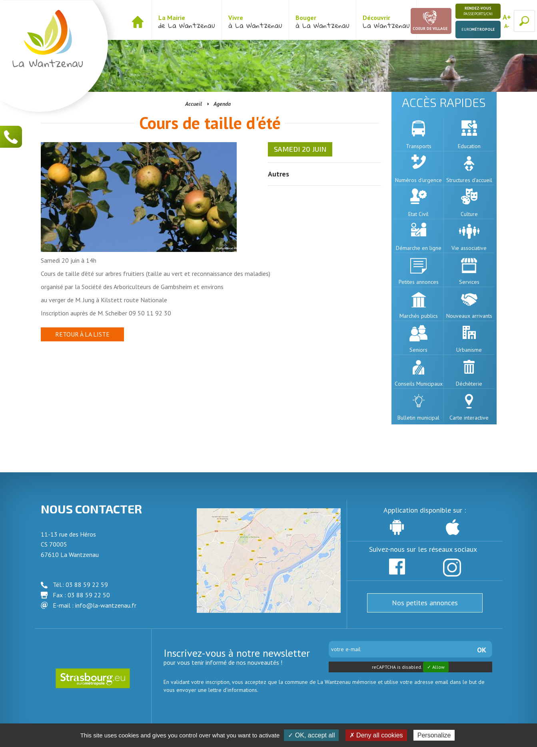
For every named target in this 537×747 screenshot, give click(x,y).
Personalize (434, 735)
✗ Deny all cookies (376, 735)
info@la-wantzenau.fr (105, 605)
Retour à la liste (82, 334)
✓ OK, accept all (311, 735)
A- (506, 26)
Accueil (193, 103)
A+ (507, 17)
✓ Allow (436, 667)
